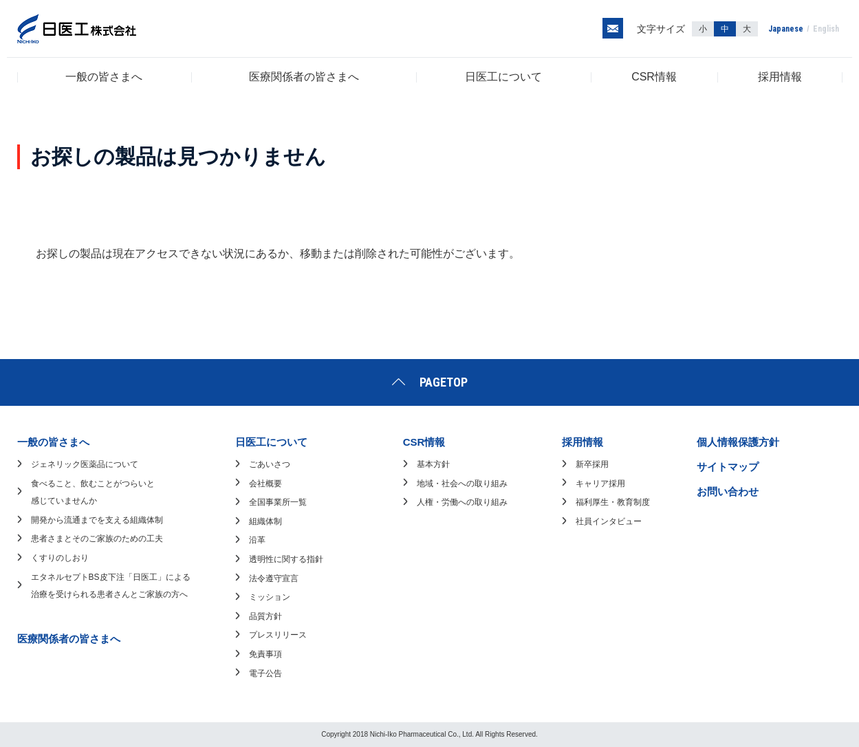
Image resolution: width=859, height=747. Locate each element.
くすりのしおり (60, 558)
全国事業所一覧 (278, 502)
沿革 (257, 540)
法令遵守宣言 (273, 578)
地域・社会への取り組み (462, 483)
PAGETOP (444, 382)
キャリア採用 (600, 483)
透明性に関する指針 (286, 559)
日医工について (503, 77)
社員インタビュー (609, 521)
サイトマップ (728, 467)
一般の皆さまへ (103, 77)
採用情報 (780, 77)
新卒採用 (592, 464)
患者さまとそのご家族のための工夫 (97, 538)
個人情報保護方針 (738, 442)
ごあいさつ (269, 464)
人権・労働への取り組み (462, 502)
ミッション (269, 597)
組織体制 (265, 521)
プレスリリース (278, 635)
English (826, 29)
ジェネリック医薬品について (84, 464)
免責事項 (265, 654)
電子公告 (265, 673)
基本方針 (433, 464)
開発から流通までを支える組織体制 (97, 520)
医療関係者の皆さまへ (304, 77)
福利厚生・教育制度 (613, 502)
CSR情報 (654, 77)
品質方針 (265, 616)
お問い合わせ (728, 491)
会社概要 (265, 483)
